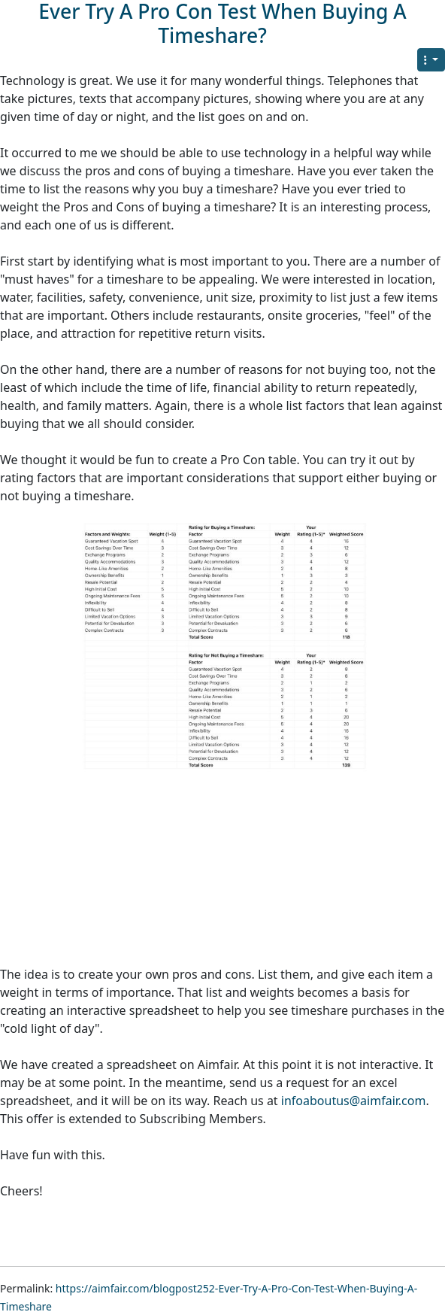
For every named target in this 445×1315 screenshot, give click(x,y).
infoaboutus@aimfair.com (353, 1100)
